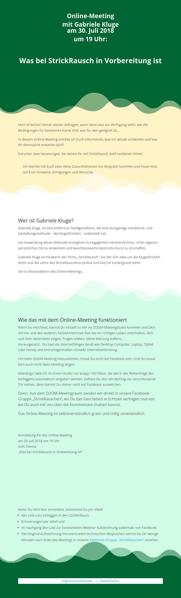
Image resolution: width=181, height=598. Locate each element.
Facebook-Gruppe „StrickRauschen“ (117, 540)
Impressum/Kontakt (77, 581)
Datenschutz (109, 581)
